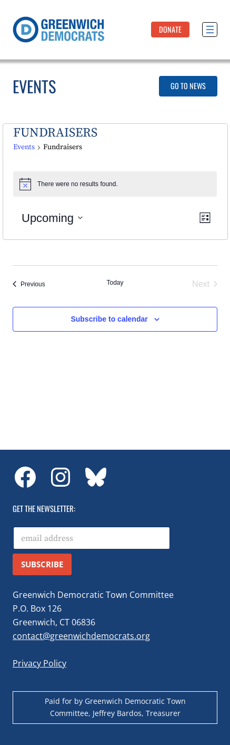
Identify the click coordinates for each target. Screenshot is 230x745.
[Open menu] (209, 29)
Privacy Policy (39, 663)
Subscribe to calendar (109, 319)
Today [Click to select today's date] (114, 282)
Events (24, 147)
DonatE (170, 29)
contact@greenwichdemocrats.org (81, 636)
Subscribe (42, 564)
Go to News (188, 85)
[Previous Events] (29, 284)
